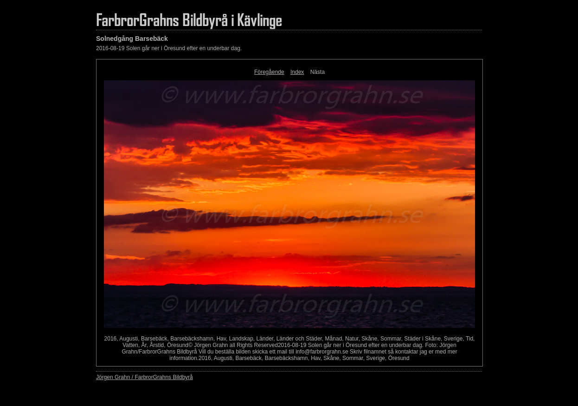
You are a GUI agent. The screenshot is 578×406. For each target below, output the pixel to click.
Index (297, 72)
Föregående (269, 72)
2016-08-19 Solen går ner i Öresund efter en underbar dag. (169, 48)
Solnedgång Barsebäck (132, 38)
